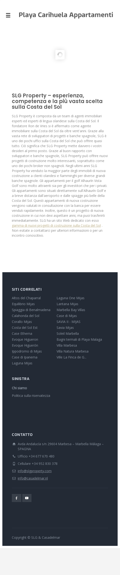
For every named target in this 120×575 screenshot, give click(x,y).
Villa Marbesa (67, 345)
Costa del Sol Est (25, 327)
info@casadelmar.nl (33, 478)
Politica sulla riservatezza (31, 395)
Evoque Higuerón (25, 345)
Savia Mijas (65, 327)
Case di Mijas (67, 315)
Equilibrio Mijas (23, 304)
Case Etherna (22, 333)
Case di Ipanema (24, 357)
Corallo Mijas (22, 321)
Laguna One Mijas (70, 298)
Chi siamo (19, 388)
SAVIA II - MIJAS (68, 321)
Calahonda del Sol (25, 315)
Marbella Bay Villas (71, 310)
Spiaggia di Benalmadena (31, 310)
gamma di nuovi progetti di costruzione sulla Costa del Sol (56, 225)
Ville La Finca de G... (71, 357)
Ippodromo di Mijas (27, 351)
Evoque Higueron (25, 339)
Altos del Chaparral (26, 298)
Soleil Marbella (68, 333)
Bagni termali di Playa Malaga (79, 339)
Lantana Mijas (67, 304)
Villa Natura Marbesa (73, 351)
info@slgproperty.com (35, 471)
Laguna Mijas (22, 363)
